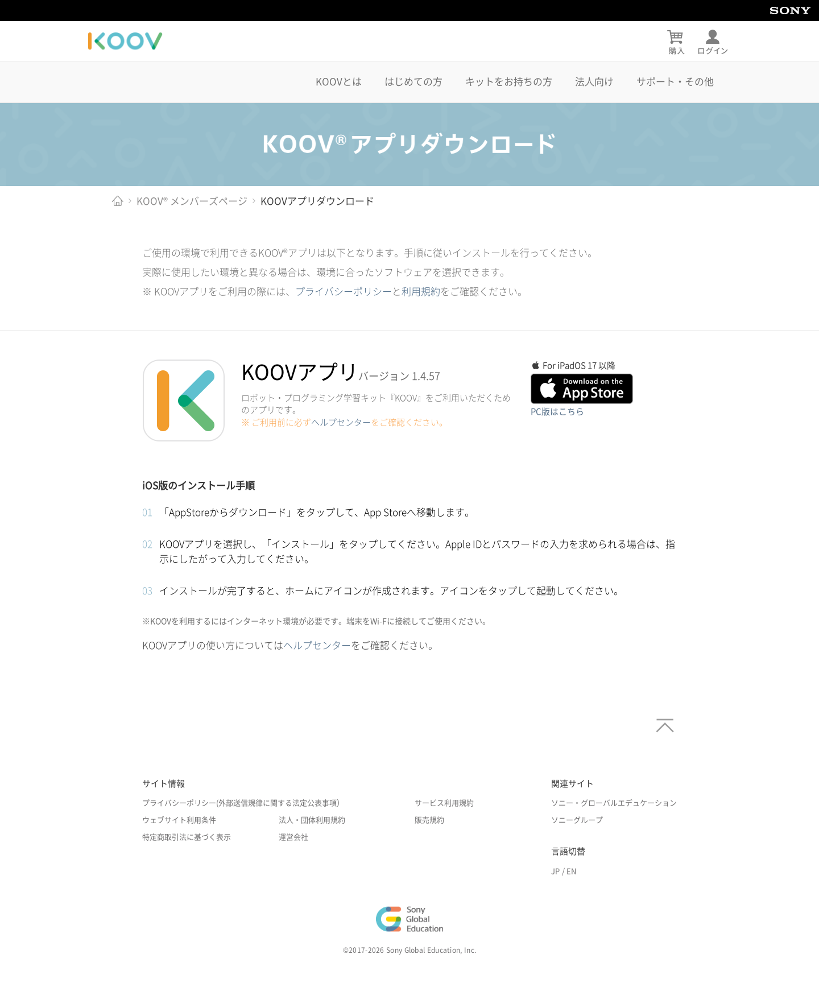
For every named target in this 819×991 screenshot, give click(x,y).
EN (571, 871)
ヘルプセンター (341, 422)
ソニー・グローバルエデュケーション (614, 803)
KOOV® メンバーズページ (191, 201)
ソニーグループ (577, 820)
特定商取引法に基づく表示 (186, 837)
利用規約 (421, 291)
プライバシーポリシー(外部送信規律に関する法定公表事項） (243, 803)
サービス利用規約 (444, 803)
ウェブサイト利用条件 (179, 820)
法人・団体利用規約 (312, 820)
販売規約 (429, 820)
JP (555, 871)
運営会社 (293, 837)
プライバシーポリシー (343, 291)
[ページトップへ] (662, 721)
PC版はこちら (557, 411)
